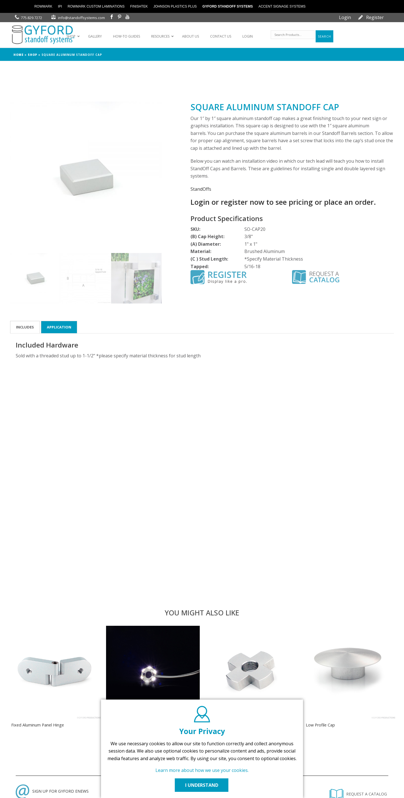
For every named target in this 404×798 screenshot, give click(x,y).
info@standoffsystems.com (81, 17)
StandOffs (200, 189)
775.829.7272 (31, 17)
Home (18, 55)
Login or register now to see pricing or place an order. (283, 202)
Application (59, 327)
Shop (32, 55)
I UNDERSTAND (202, 785)
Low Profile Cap (320, 725)
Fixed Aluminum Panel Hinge (37, 725)
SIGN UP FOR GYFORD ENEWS (52, 791)
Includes (25, 327)
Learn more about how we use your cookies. (202, 770)
